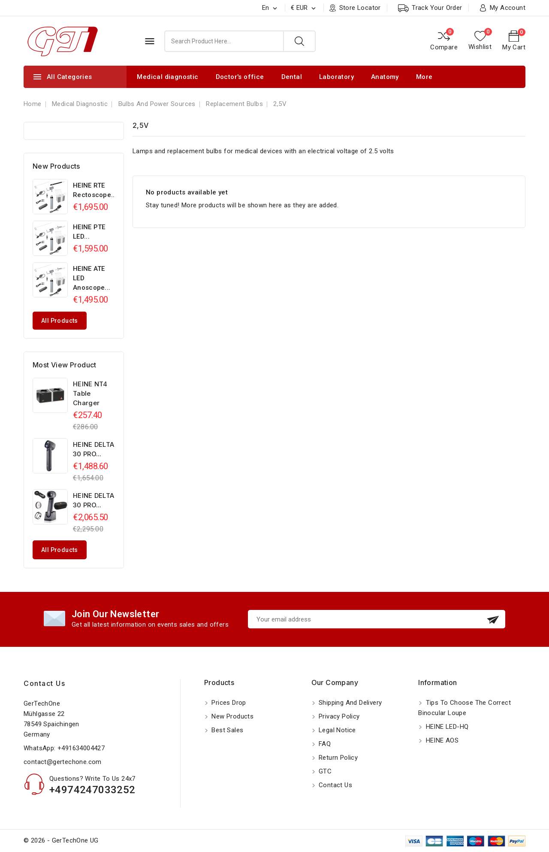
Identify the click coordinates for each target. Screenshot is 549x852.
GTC (324, 771)
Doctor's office (240, 77)
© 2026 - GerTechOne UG (61, 840)
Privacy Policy (338, 716)
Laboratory (336, 77)
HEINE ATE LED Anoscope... (91, 278)
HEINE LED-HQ (446, 727)
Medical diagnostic (167, 77)
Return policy (337, 757)
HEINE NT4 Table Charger (90, 393)
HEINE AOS (441, 740)
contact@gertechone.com (63, 762)
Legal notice (336, 730)
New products (231, 716)
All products (59, 320)
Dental (291, 77)
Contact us (44, 683)
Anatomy (385, 77)
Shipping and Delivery (349, 702)
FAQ (324, 744)
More (424, 77)
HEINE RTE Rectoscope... (95, 190)
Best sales (226, 730)
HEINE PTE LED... (89, 231)
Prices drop (228, 702)
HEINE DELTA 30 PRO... (93, 449)
